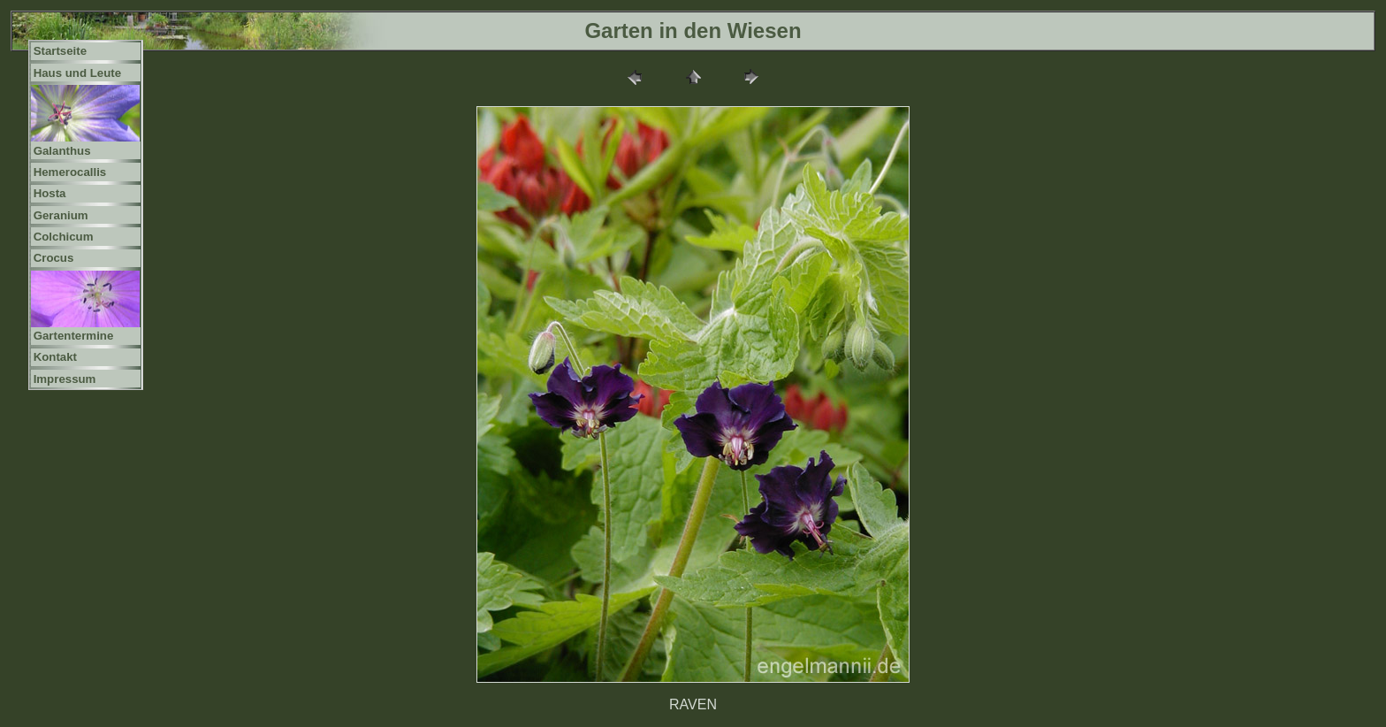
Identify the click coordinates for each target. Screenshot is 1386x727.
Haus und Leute (78, 73)
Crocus (54, 257)
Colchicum (64, 236)
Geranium (61, 215)
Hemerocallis (70, 172)
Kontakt (55, 357)
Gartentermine (74, 335)
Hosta (50, 193)
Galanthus (62, 150)
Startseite (60, 50)
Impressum (65, 379)
